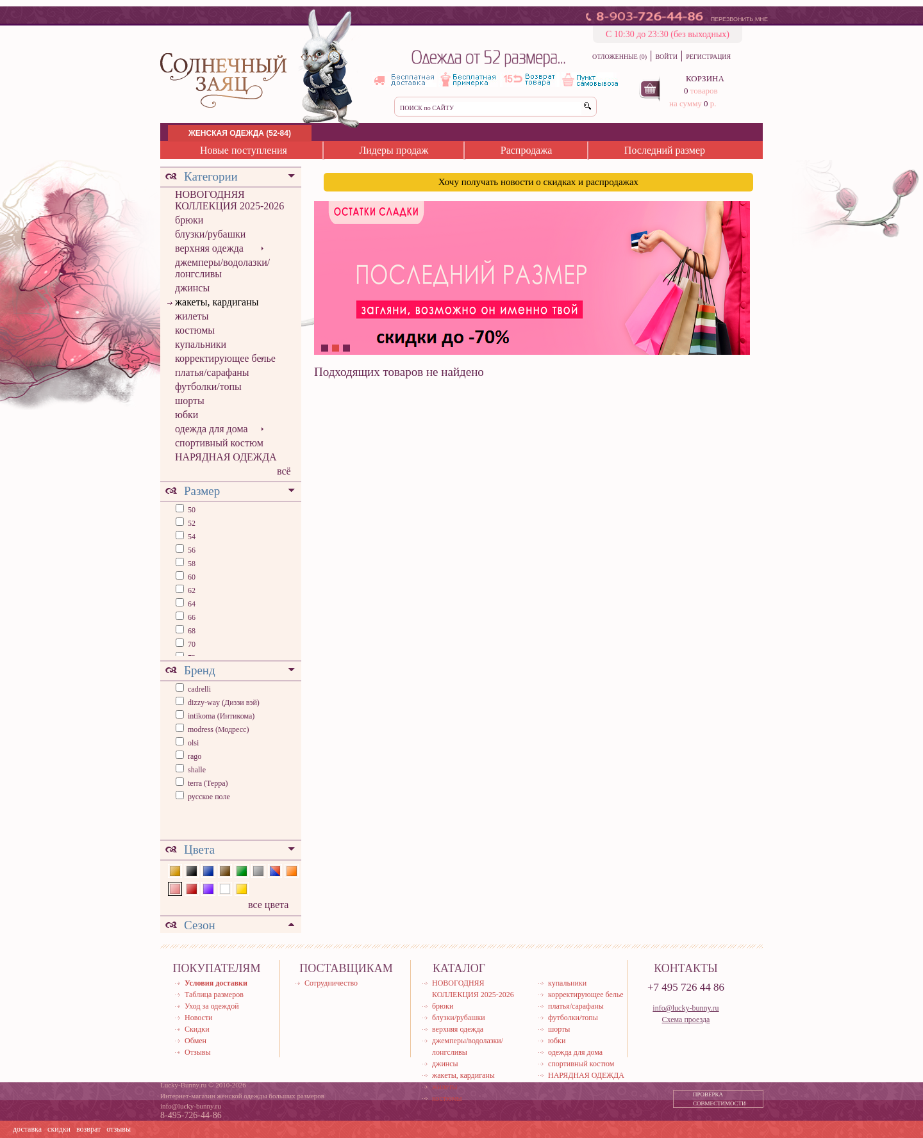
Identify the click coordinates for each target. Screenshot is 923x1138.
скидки (59, 1129)
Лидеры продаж (393, 150)
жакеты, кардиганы (216, 302)
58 (190, 563)
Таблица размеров (214, 994)
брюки (189, 220)
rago (194, 756)
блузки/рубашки (210, 234)
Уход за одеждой (212, 1006)
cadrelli (199, 689)
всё (284, 471)
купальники (200, 344)
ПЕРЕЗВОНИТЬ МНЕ (739, 19)
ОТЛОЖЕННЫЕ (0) (619, 56)
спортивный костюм (219, 442)
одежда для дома (211, 428)
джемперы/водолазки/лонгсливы (222, 268)
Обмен (195, 1040)
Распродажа (527, 150)
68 (190, 630)
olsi (193, 742)
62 (190, 590)
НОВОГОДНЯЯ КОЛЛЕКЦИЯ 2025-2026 (229, 200)
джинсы (192, 287)
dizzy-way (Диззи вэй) (224, 702)
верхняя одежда (209, 248)
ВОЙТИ (666, 56)
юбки (186, 414)
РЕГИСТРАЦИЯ (708, 56)
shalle (197, 769)
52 (190, 523)
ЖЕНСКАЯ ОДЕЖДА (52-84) (239, 133)
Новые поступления (243, 150)
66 (190, 617)
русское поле (209, 796)
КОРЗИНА (705, 78)
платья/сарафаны (212, 372)
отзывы (118, 1129)
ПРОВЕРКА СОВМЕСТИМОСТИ (719, 1099)
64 (190, 603)
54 (190, 536)
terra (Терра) (208, 783)
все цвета (268, 904)
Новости (199, 1017)
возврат (88, 1129)
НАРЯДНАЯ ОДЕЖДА (226, 456)
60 (190, 577)
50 (190, 509)
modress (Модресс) (218, 729)
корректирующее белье (225, 358)
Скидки (197, 1029)
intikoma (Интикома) (221, 715)
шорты (189, 400)
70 (190, 644)
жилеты (191, 316)
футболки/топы (208, 386)
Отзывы (198, 1052)
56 (190, 550)
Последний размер (664, 150)
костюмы (195, 330)
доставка (27, 1129)
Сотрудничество (331, 983)
